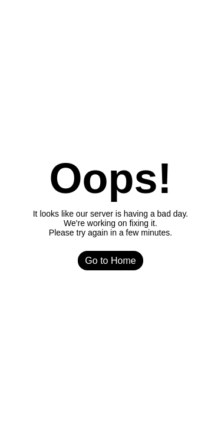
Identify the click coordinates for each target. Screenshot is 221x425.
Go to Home (110, 261)
